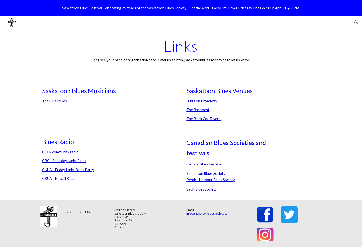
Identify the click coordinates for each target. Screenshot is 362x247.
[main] (181, 50)
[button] (356, 22)
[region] (181, 8)
